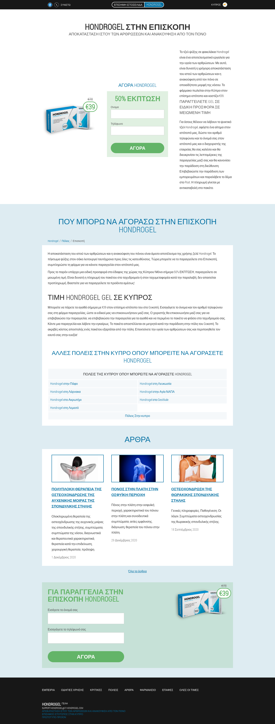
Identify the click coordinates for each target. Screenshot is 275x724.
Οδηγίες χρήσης (72, 690)
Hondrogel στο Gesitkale (154, 400)
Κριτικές (96, 690)
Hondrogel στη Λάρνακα (65, 392)
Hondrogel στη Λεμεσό (64, 408)
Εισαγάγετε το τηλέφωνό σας (67, 629)
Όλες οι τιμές (189, 690)
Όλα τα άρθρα (137, 571)
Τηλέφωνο (117, 123)
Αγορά (137, 148)
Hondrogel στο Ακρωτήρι (66, 400)
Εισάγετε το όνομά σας (63, 609)
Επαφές (167, 690)
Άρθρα (129, 690)
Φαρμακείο (148, 690)
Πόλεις (113, 690)
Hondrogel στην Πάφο (64, 384)
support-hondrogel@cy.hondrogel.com (62, 707)
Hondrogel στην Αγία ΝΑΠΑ (157, 392)
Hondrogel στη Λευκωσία (155, 384)
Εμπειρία (48, 690)
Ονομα (115, 107)
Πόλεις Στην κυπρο (137, 416)
